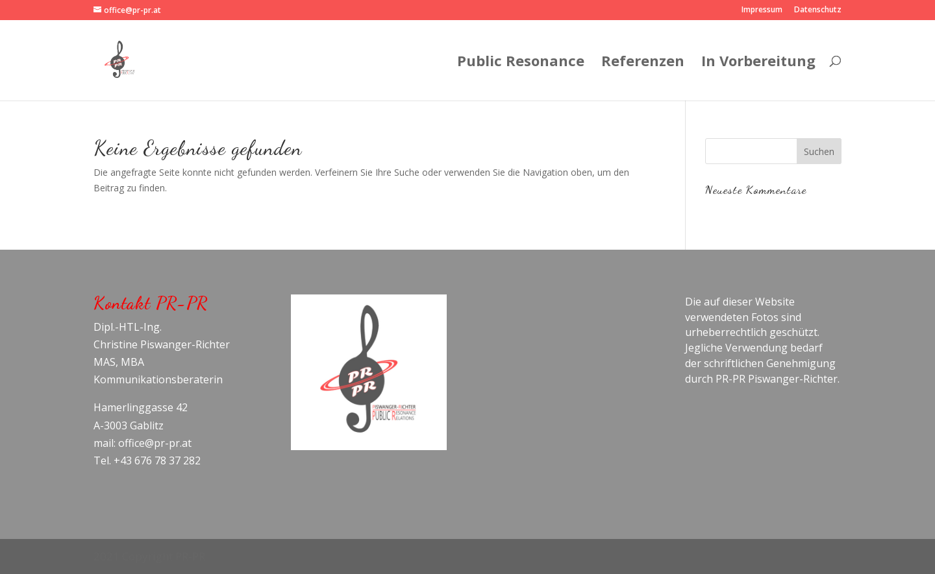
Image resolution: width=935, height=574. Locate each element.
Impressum (762, 10)
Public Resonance (520, 63)
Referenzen (642, 63)
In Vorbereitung (758, 63)
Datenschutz (818, 10)
